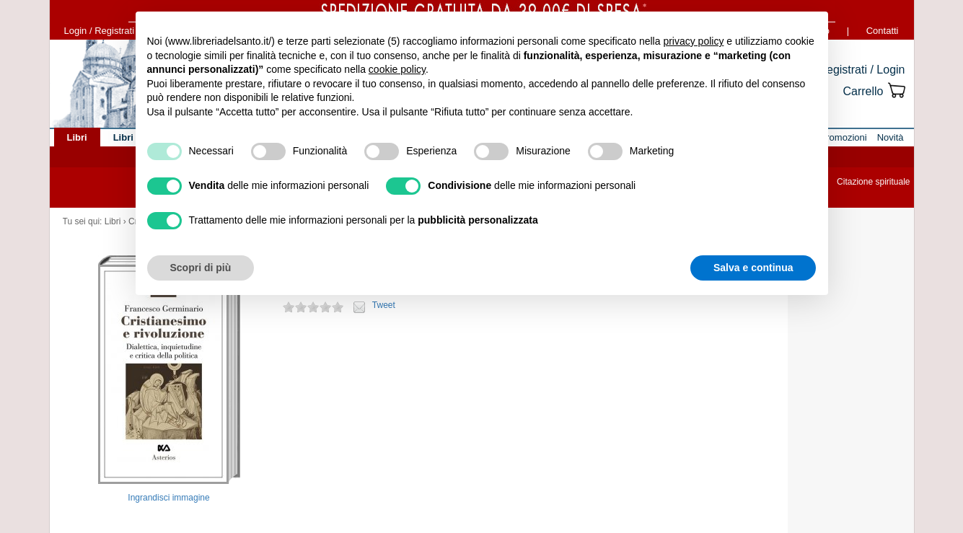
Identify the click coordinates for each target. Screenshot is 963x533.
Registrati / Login (861, 69)
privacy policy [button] (693, 41)
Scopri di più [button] (201, 267)
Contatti (882, 30)
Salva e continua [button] (753, 267)
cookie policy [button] (397, 69)
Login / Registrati (99, 30)
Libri (113, 221)
